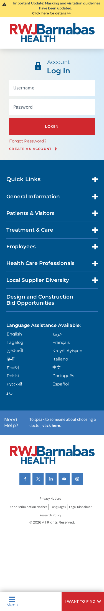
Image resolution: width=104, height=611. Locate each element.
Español (60, 384)
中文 (56, 367)
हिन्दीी (11, 359)
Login (52, 126)
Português (63, 375)
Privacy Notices (50, 498)
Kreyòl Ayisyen (67, 350)
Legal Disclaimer (80, 507)
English (14, 334)
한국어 (13, 367)
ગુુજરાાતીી (15, 350)
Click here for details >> (51, 13)
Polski (13, 375)
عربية (57, 334)
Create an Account (30, 149)
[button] (83, 601)
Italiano (60, 359)
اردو (10, 392)
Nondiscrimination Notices (28, 507)
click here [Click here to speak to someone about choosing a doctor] (51, 426)
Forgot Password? (28, 141)
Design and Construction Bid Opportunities (39, 300)
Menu (12, 601)
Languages (58, 507)
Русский (14, 384)
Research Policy (50, 515)
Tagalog (15, 342)
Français (61, 342)
